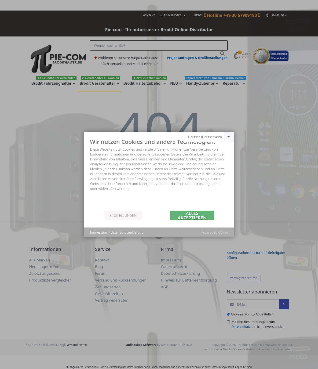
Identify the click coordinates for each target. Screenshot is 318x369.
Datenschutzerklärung (127, 232)
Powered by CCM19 (214, 232)
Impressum (98, 232)
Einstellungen (123, 215)
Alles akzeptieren (192, 215)
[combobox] (209, 137)
